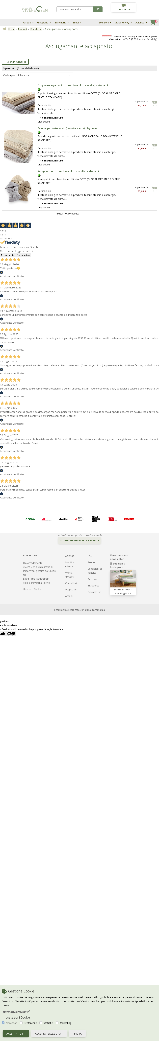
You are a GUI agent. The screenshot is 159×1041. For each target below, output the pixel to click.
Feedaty (151, 39)
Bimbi (76, 22)
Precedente (8, 255)
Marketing (65, 1022)
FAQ (90, 555)
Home (11, 29)
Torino (46, 582)
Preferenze (30, 1022)
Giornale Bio (94, 592)
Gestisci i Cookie (32, 589)
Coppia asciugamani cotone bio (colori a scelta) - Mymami (72, 85)
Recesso (93, 579)
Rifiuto (77, 1033)
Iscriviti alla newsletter (119, 557)
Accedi (69, 596)
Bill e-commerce (95, 609)
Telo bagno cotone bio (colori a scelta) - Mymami (67, 128)
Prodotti (22, 29)
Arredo (27, 22)
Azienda (140, 22)
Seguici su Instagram (117, 565)
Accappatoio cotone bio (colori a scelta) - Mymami (68, 171)
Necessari (11, 1022)
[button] (98, 9)
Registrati (71, 589)
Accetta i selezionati (49, 1033)
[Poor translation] (11, 633)
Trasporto (93, 585)
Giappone (43, 22)
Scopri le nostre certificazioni (79, 540)
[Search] (74, 9)
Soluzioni (104, 22)
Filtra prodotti (15, 61)
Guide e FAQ (122, 22)
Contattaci (71, 583)
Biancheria (60, 22)
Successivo (23, 255)
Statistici (48, 1022)
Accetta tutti (16, 1033)
